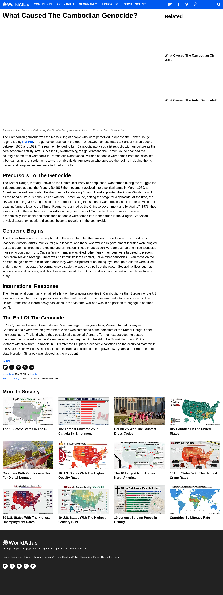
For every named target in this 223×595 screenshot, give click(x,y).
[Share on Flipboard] (5, 367)
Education (110, 4)
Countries (65, 4)
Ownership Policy (110, 557)
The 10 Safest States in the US (25, 429)
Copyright (38, 557)
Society (33, 374)
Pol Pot (27, 142)
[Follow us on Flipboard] (5, 566)
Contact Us (16, 557)
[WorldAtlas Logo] (17, 4)
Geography (88, 4)
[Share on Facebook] (11, 367)
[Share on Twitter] (18, 367)
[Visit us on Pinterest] (26, 566)
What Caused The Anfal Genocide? (191, 100)
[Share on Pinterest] (25, 367)
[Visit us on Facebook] (12, 566)
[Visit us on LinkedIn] (33, 566)
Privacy (28, 557)
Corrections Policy (89, 557)
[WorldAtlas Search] (218, 4)
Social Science (136, 4)
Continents (43, 4)
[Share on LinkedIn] (31, 367)
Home (6, 557)
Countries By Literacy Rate (190, 517)
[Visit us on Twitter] (19, 566)
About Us (50, 557)
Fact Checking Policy (68, 557)
